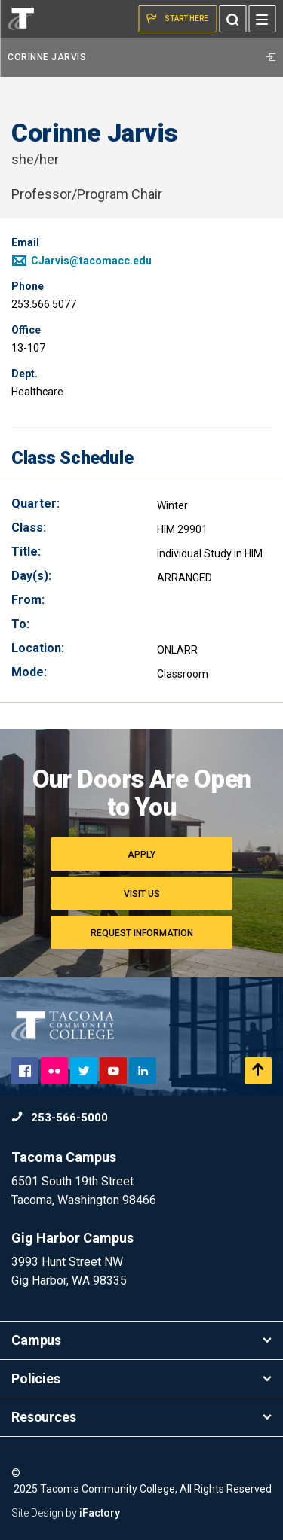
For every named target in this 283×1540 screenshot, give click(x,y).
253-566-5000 (59, 1117)
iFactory (99, 1513)
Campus (141, 1340)
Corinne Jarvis (141, 57)
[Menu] (261, 18)
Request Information (142, 933)
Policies (141, 1378)
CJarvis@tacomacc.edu (81, 261)
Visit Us (142, 894)
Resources (141, 1417)
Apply (141, 854)
